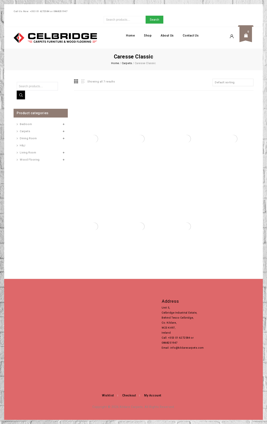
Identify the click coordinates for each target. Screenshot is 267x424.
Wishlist (108, 395)
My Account (152, 395)
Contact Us (191, 35)
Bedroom (26, 124)
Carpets (127, 63)
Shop (147, 35)
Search (154, 19)
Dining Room (28, 138)
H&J (22, 145)
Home (130, 35)
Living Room (28, 152)
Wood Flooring (30, 159)
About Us (167, 35)
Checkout (129, 395)
